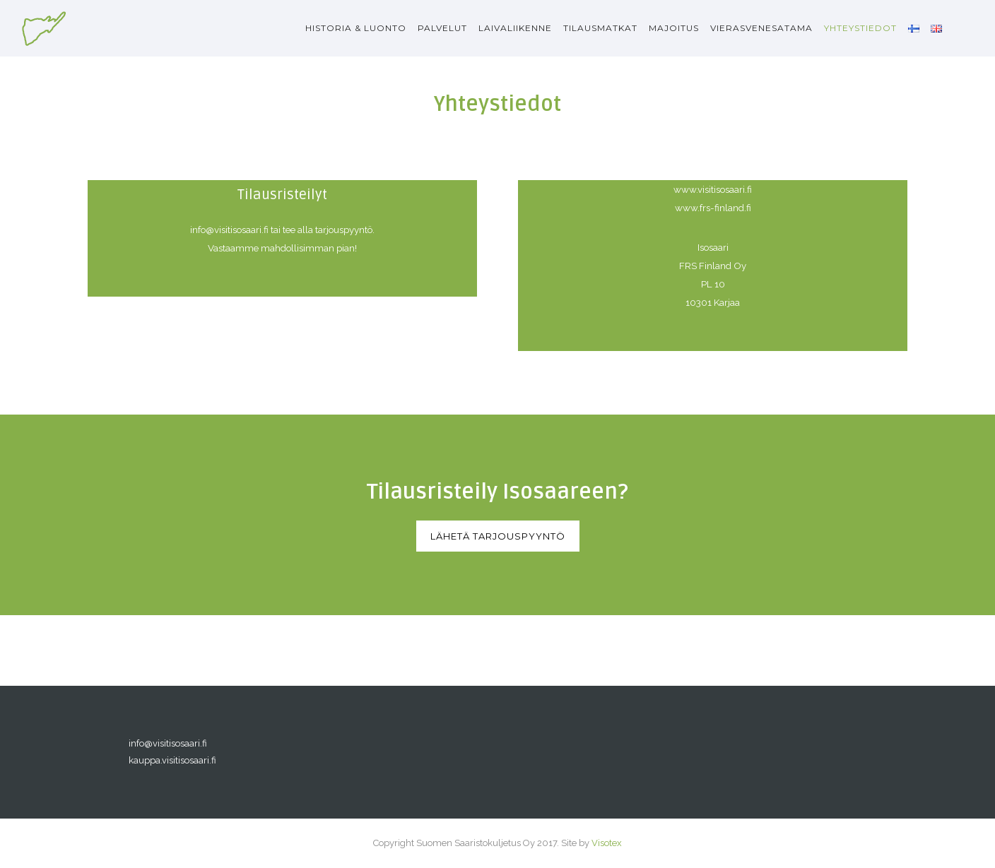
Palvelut (442, 28)
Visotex (606, 843)
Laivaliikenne (515, 28)
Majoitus (674, 28)
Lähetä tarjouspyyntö (497, 536)
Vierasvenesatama (761, 28)
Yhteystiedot (860, 28)
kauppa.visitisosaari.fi (172, 760)
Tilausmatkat (600, 28)
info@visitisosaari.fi (168, 743)
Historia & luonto (355, 28)
